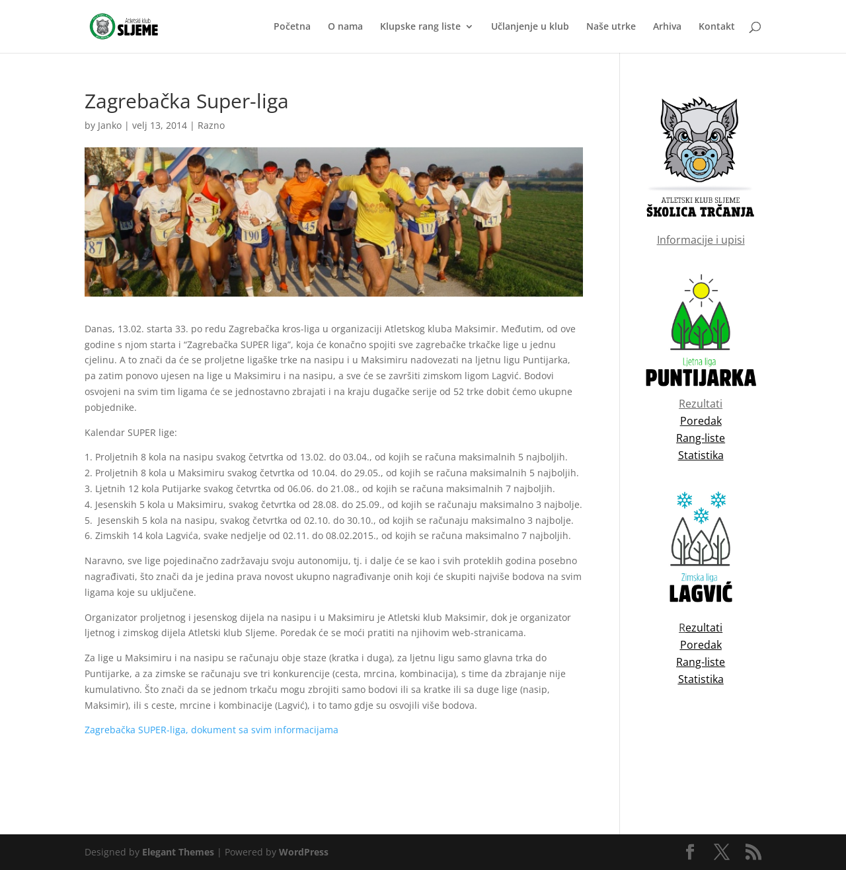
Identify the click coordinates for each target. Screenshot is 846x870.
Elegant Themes (178, 852)
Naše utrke (611, 27)
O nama (345, 27)
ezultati (703, 627)
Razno (211, 125)
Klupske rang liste (420, 27)
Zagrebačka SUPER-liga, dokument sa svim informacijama (211, 729)
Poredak (701, 644)
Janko (110, 125)
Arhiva (667, 27)
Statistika (701, 679)
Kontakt (717, 27)
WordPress (303, 852)
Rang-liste (700, 662)
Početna (292, 27)
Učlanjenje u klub (530, 27)
